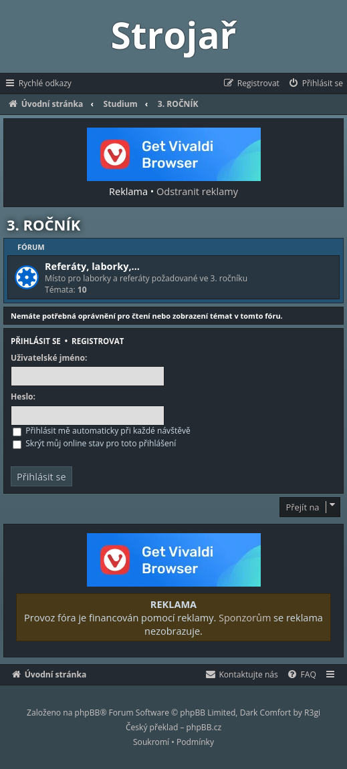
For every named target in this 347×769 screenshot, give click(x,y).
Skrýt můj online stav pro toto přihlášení (94, 443)
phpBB (87, 712)
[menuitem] (315, 83)
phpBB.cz (204, 727)
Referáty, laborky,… (92, 266)
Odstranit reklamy (197, 191)
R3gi (312, 712)
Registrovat (98, 341)
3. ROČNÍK (43, 224)
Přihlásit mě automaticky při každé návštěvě (102, 430)
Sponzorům (245, 617)
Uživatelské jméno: (49, 358)
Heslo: (23, 397)
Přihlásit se (36, 341)
